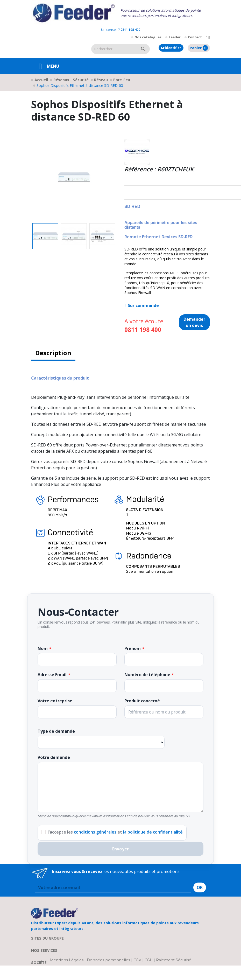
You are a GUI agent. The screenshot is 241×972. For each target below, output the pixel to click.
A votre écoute (143, 325)
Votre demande (54, 757)
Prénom (132, 648)
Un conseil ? (120, 29)
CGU (149, 960)
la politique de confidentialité (153, 832)
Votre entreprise (55, 701)
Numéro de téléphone (147, 674)
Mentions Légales (67, 960)
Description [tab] (53, 352)
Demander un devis (194, 322)
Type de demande (56, 731)
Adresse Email (52, 674)
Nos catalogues (147, 37)
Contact (195, 37)
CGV (137, 960)
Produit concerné (142, 701)
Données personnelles (109, 960)
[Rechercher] (114, 49)
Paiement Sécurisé (173, 960)
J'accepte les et (115, 832)
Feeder (175, 37)
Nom (43, 648)
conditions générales (95, 832)
